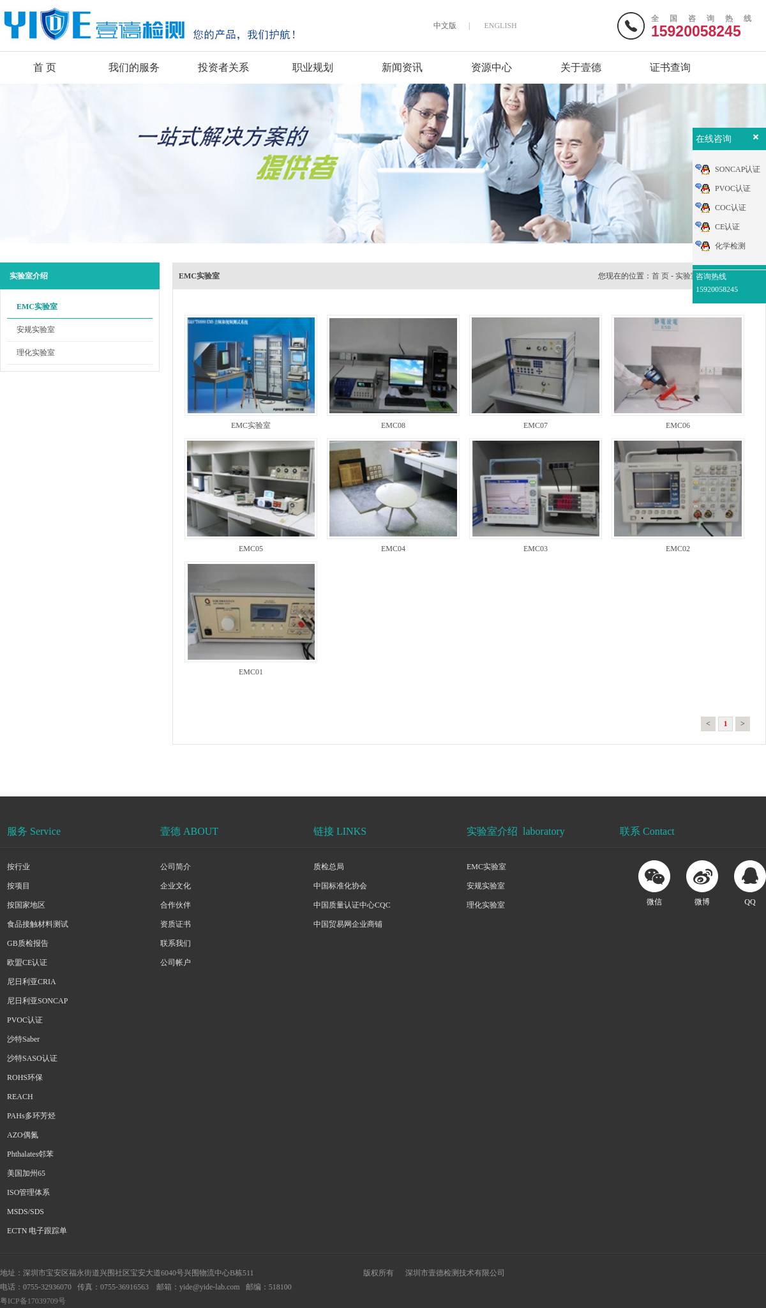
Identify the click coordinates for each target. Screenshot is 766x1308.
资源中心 (491, 67)
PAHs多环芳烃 (31, 1115)
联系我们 (175, 943)
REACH (20, 1096)
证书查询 (670, 67)
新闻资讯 (402, 67)
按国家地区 (26, 905)
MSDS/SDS (25, 1211)
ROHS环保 (25, 1077)
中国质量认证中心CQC (352, 905)
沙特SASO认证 (32, 1058)
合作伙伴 (175, 905)
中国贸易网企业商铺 (347, 924)
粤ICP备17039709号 (33, 1301)
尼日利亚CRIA (31, 981)
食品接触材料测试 (37, 924)
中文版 (444, 25)
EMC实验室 (37, 306)
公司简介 (175, 866)
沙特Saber (23, 1039)
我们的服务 (134, 67)
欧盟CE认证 (27, 962)
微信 (654, 901)
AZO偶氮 (22, 1134)
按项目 (18, 885)
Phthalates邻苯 (30, 1154)
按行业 (18, 866)
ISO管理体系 (28, 1192)
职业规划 (312, 67)
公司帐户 (175, 962)
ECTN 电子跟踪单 (37, 1230)
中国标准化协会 (340, 885)
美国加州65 (26, 1173)
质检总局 (328, 866)
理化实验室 (36, 352)
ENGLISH (500, 25)
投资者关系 (223, 67)
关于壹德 (580, 67)
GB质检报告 (28, 943)
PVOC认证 (25, 1019)
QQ (749, 901)
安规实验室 (36, 329)
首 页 (44, 67)
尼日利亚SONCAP (37, 1000)
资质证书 (175, 924)
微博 (702, 901)
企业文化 (175, 885)
